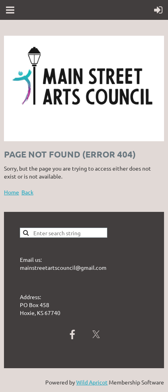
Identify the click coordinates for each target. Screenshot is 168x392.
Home (11, 192)
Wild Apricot (92, 382)
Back (27, 192)
